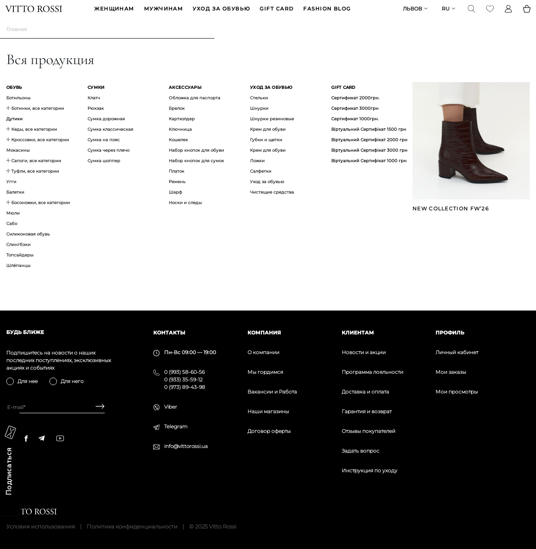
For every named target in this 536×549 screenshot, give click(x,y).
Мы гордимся (265, 372)
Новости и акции (364, 352)
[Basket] (526, 15)
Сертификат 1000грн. (355, 132)
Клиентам (358, 332)
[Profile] (507, 15)
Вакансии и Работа (272, 391)
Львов (411, 15)
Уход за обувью (221, 15)
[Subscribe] (97, 407)
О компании (263, 352)
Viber (170, 407)
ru (445, 15)
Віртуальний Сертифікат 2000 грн (369, 152)
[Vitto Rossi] (34, 15)
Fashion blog (326, 15)
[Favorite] (489, 15)
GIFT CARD (277, 15)
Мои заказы (451, 372)
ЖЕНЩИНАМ (114, 15)
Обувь (14, 100)
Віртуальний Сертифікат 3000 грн (369, 163)
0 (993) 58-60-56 (184, 372)
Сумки (96, 100)
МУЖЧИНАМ (163, 15)
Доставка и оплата (365, 391)
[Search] (470, 15)
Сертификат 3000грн (355, 121)
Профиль (450, 332)
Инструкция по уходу (369, 470)
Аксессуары (185, 100)
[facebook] (26, 438)
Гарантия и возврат (367, 411)
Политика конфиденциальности (132, 526)
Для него (72, 381)
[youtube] (60, 438)
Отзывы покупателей (368, 431)
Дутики (14, 132)
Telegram (176, 426)
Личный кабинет (457, 352)
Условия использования (40, 526)
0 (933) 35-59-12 (183, 379)
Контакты (169, 332)
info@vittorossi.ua (186, 446)
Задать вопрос (360, 451)
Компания (264, 332)
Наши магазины (268, 411)
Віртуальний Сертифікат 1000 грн (369, 173)
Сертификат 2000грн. (355, 111)
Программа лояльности (372, 372)
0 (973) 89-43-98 (184, 387)
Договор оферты (269, 431)
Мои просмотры (457, 391)
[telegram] (41, 438)
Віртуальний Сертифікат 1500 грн (368, 142)
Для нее (28, 381)
